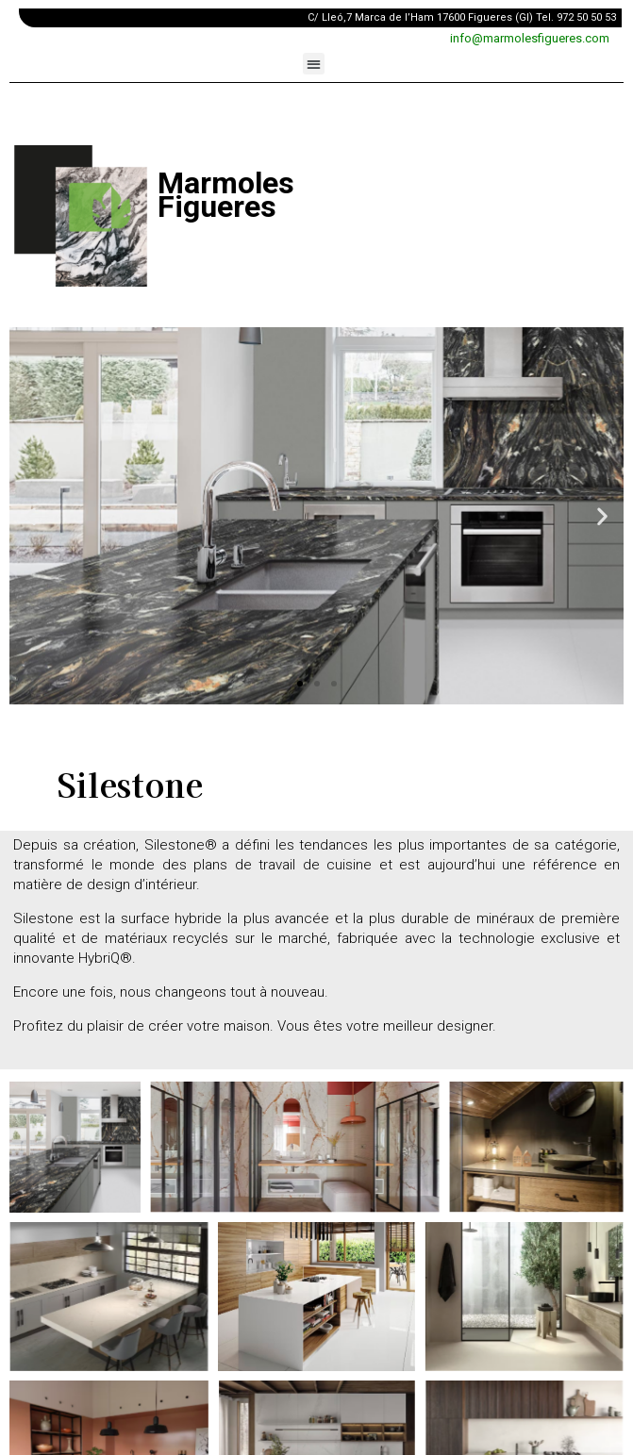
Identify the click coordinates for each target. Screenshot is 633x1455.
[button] (314, 63)
